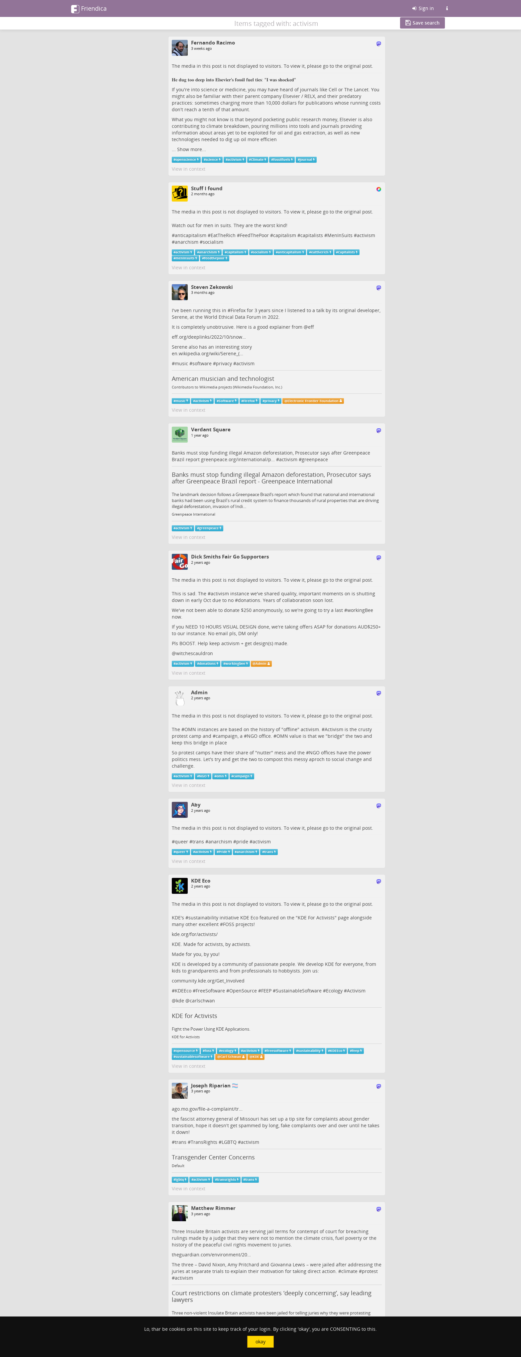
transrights (226, 1179)
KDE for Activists (194, 1016)
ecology (227, 1051)
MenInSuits (340, 235)
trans (198, 841)
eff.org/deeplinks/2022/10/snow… (209, 337)
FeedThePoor (254, 235)
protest (370, 1271)
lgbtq (179, 1179)
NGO (252, 736)
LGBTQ (229, 1142)
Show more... (191, 149)
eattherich (320, 252)
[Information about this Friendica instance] (447, 8)
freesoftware (277, 1051)
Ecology (334, 990)
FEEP (266, 990)
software (202, 363)
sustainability (203, 917)
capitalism (284, 235)
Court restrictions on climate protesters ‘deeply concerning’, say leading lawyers (271, 1296)
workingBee (360, 610)
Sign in (422, 8)
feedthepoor (214, 258)
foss (208, 1051)
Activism (334, 729)
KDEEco (183, 990)
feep (355, 1051)
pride (242, 841)
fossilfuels (281, 159)
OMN (190, 729)
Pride (223, 852)
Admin (261, 663)
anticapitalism (190, 235)
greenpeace (315, 459)
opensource (185, 1051)
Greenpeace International (193, 514)
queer (181, 841)
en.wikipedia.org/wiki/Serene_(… (207, 353)
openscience (185, 159)
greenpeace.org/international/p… (238, 459)
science (212, 159)
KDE (256, 1057)
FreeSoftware (210, 990)
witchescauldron (194, 653)
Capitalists (346, 252)
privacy (224, 363)
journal (306, 159)
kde (180, 1000)
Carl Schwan (230, 1057)
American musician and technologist (223, 378)
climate (349, 1271)
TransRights (204, 1142)
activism (235, 159)
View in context (188, 169)
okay (260, 1341)
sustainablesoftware (192, 1057)
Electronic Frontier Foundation (313, 400)
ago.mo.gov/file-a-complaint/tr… (207, 1109)
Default (178, 1165)
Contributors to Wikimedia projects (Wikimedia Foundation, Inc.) (227, 387)
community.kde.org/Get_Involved (208, 980)
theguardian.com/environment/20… (211, 1254)
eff (311, 327)
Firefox (238, 310)
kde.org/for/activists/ (195, 934)
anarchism (186, 242)
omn (220, 776)
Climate (257, 159)
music (181, 363)
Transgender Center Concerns (213, 1157)
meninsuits (184, 258)
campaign (227, 736)
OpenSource (243, 990)
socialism (213, 242)
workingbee (235, 663)
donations (249, 600)
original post (358, 66)
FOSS (228, 924)
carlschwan (202, 1000)
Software (226, 400)
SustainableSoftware (299, 990)
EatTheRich (223, 235)
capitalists (311, 235)
